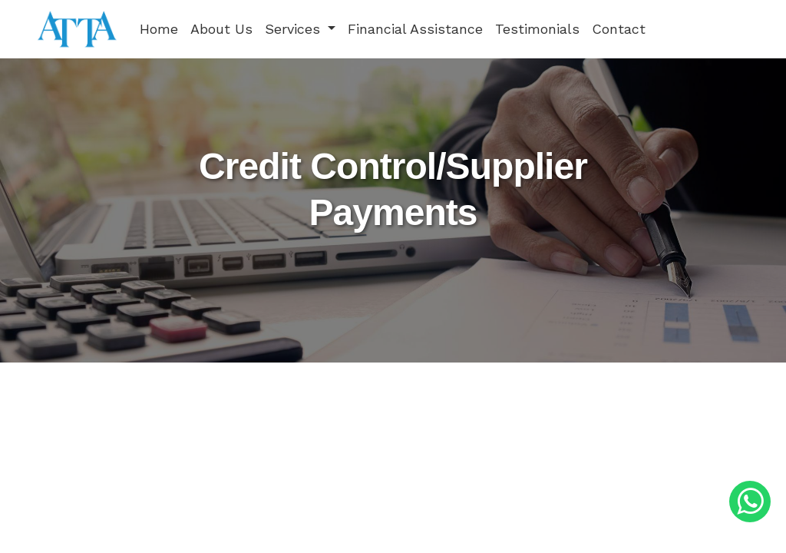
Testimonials (537, 29)
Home (159, 29)
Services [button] (295, 29)
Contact (619, 29)
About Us (221, 29)
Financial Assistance (415, 29)
